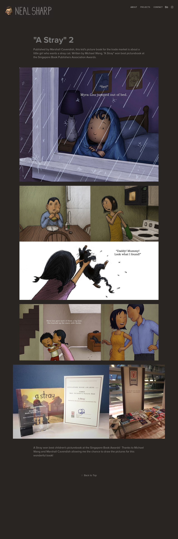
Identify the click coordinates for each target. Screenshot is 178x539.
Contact (158, 7)
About (133, 7)
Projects (145, 7)
